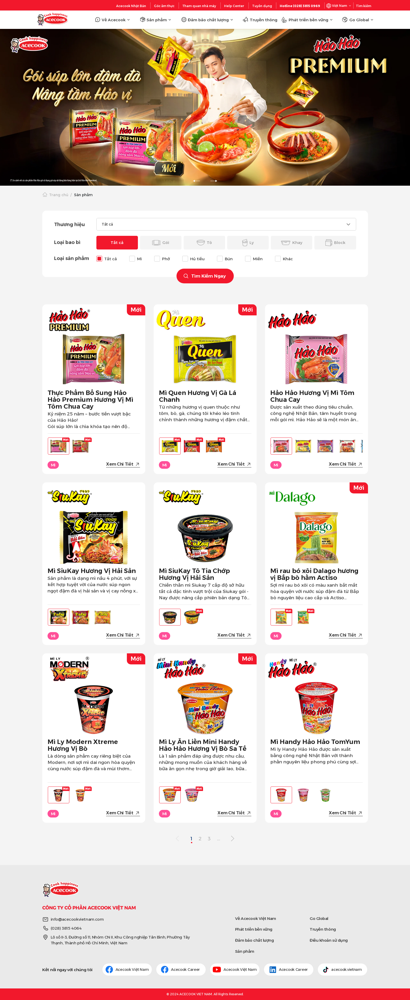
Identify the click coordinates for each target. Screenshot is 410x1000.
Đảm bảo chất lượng (254, 940)
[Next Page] (232, 839)
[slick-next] (213, 181)
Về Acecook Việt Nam (255, 918)
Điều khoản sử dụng (329, 940)
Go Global (319, 918)
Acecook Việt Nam (127, 969)
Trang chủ (58, 194)
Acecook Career (181, 969)
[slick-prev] (196, 181)
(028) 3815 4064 (66, 928)
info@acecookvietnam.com (77, 919)
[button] (362, 445)
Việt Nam (339, 6)
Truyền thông (323, 929)
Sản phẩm (244, 951)
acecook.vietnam (342, 970)
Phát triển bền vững (253, 929)
